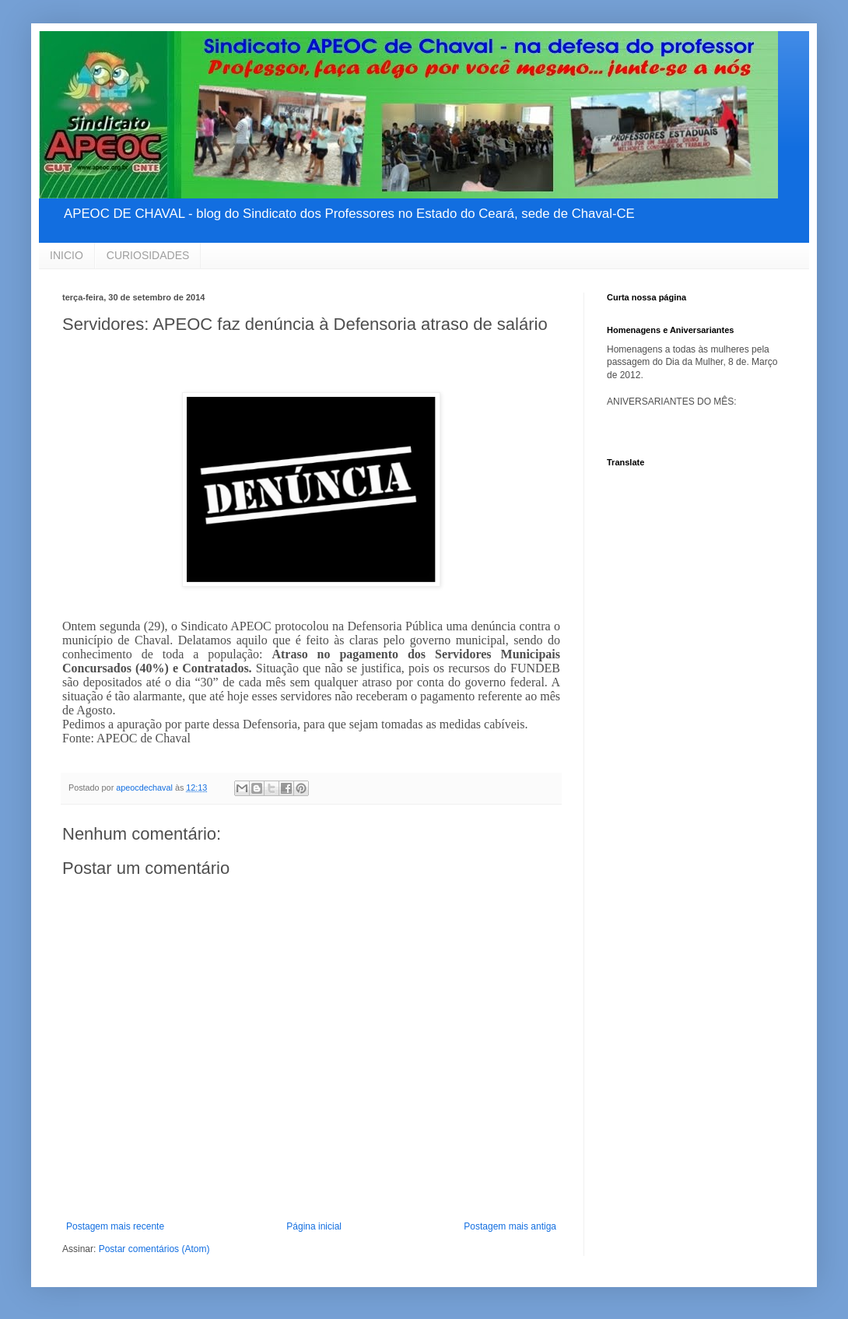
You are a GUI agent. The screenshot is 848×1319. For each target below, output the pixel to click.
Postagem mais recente (115, 1226)
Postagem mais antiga (510, 1226)
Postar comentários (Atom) (154, 1249)
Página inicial (314, 1226)
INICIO (66, 255)
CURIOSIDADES (148, 255)
